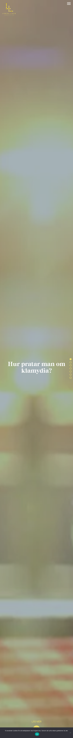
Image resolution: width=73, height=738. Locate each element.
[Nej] (70, 733)
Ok (37, 734)
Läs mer (36, 721)
